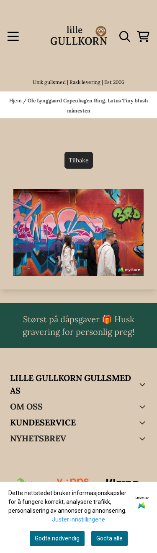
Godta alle (109, 538)
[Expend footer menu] (143, 422)
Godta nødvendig (57, 538)
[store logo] (78, 36)
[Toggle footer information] (143, 384)
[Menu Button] (13, 36)
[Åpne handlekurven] (143, 36)
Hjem (16, 100)
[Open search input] (124, 36)
